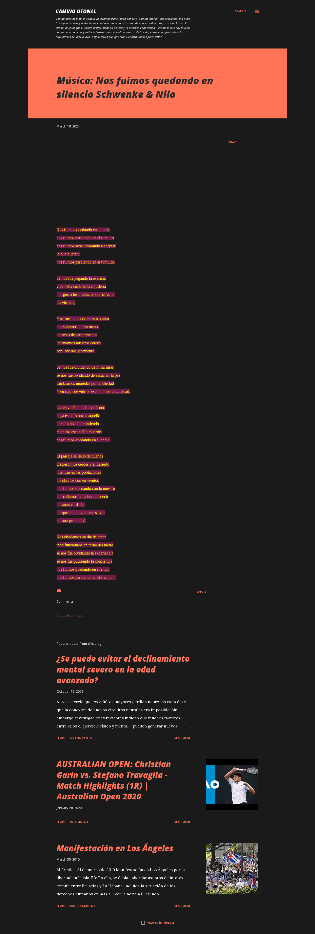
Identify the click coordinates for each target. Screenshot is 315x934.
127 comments (80, 738)
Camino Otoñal (76, 11)
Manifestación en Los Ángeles (115, 848)
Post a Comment (70, 616)
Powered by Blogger (157, 923)
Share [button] (232, 142)
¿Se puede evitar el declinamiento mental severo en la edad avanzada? (123, 669)
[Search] (240, 11)
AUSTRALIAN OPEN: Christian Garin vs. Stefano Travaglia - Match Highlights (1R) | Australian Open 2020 (114, 780)
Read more (182, 738)
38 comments (79, 822)
